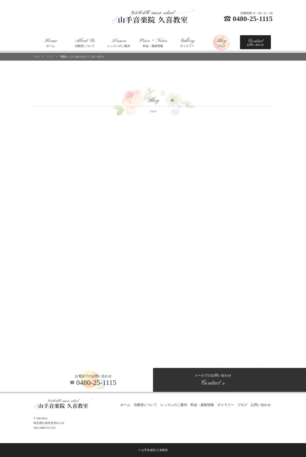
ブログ (221, 42)
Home (36, 56)
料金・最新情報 (153, 42)
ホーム (50, 42)
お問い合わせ (255, 42)
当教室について (85, 42)
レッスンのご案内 (118, 42)
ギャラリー (187, 42)
